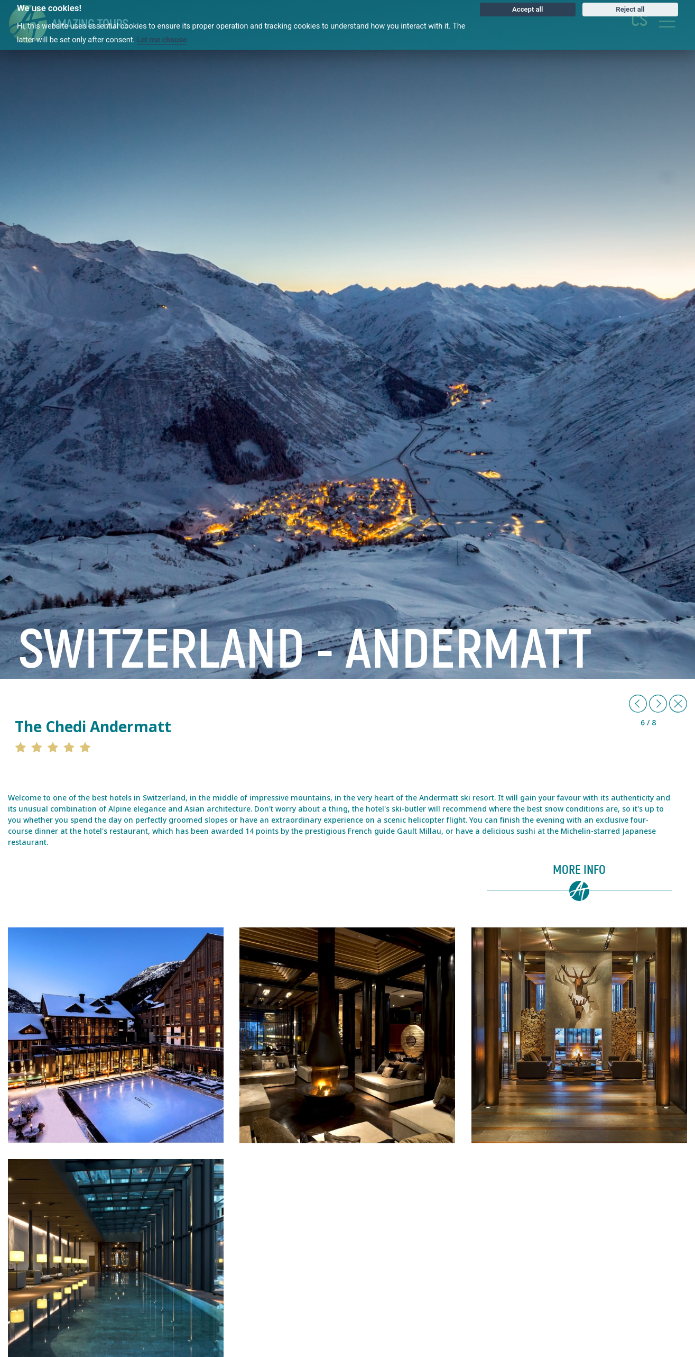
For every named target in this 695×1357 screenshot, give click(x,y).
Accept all (527, 9)
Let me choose (162, 39)
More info (579, 870)
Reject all (630, 9)
